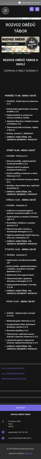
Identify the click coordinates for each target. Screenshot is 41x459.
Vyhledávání (31, 9)
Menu (37, 9)
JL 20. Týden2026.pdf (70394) (13, 368)
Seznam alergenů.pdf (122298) (14, 378)
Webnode (28, 453)
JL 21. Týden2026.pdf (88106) (13, 373)
